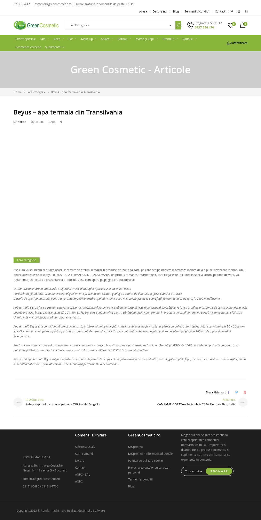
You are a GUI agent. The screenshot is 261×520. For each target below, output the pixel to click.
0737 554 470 (204, 27)
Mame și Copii (147, 39)
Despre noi (135, 447)
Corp (59, 39)
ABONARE (219, 471)
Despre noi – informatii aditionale (150, 453)
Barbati (125, 39)
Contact (80, 467)
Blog (131, 486)
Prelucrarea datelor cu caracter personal (148, 470)
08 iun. (37, 122)
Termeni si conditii (140, 479)
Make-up (89, 39)
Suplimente (54, 47)
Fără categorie (26, 260)
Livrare (79, 460)
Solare (107, 39)
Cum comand (84, 453)
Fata (45, 39)
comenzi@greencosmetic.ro (41, 479)
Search (178, 25)
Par (73, 39)
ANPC (79, 481)
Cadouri (190, 39)
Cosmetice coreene (28, 47)
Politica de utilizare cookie (145, 460)
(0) (52, 122)
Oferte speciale (26, 39)
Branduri (171, 39)
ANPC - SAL (82, 474)
